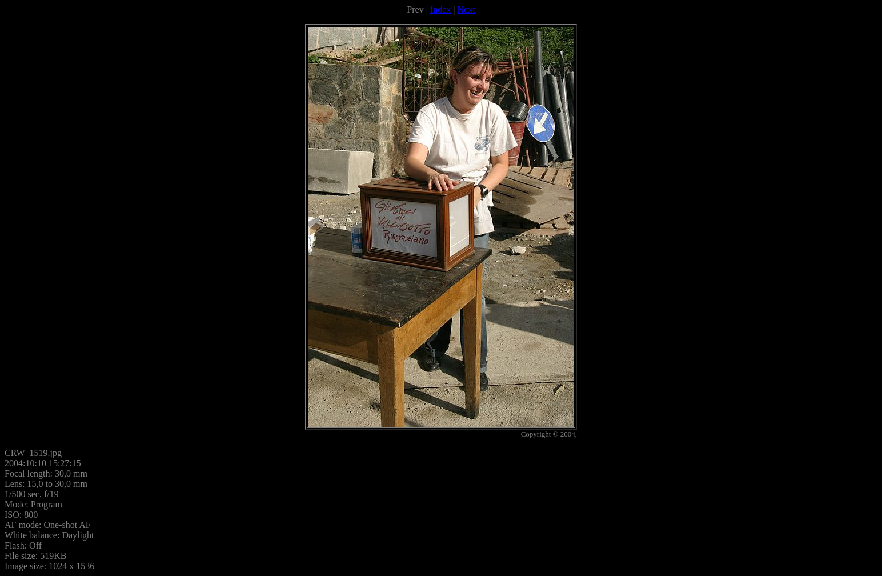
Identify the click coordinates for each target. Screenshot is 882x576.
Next (466, 9)
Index (440, 9)
